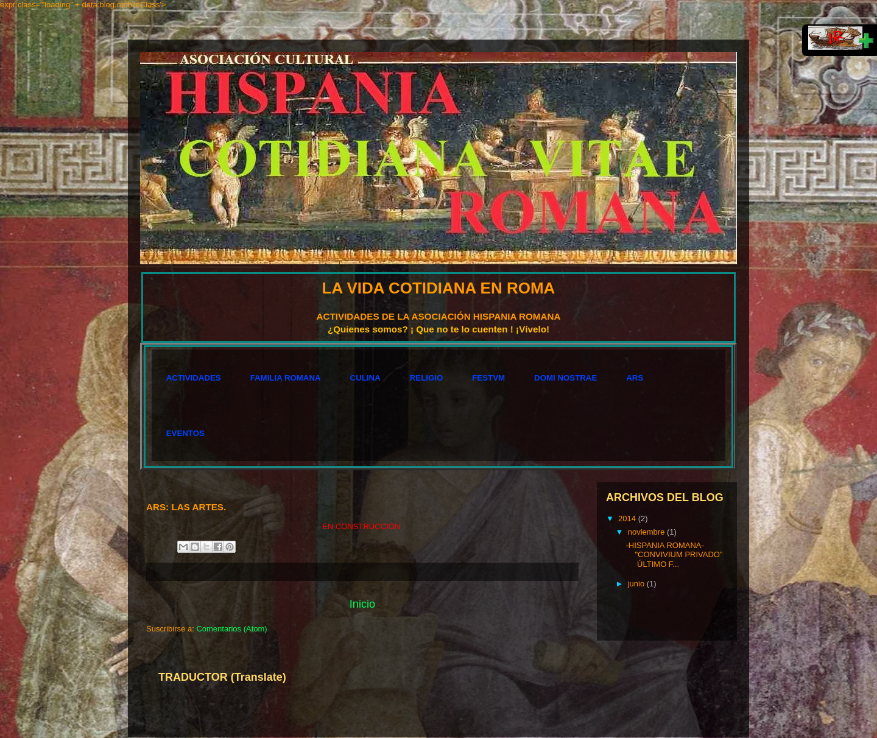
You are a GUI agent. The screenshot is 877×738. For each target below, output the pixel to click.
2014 (628, 518)
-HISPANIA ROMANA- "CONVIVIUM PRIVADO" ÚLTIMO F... (673, 555)
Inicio (362, 604)
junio (637, 583)
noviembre (647, 531)
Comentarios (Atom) (231, 628)
